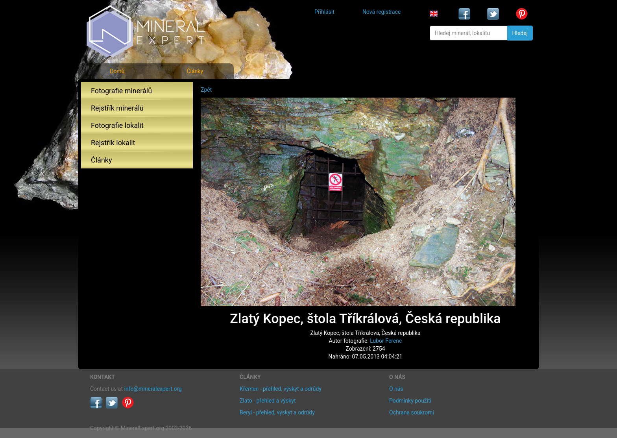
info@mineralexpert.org (153, 389)
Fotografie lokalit (117, 125)
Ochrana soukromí (411, 412)
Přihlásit (324, 12)
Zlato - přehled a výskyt (268, 400)
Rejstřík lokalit (113, 143)
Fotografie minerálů (121, 91)
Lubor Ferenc (386, 341)
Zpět (206, 90)
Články (195, 71)
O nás (396, 389)
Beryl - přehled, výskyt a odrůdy (277, 412)
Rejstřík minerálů (117, 108)
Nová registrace (381, 12)
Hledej (520, 33)
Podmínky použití (410, 400)
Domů (117, 71)
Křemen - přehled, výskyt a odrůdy (280, 389)
